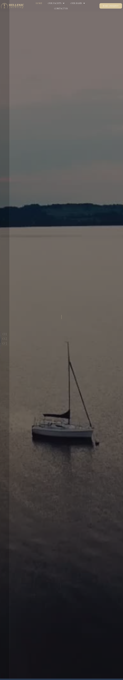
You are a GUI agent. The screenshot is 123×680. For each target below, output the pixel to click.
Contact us (61, 8)
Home (39, 3)
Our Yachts (56, 3)
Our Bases (78, 3)
